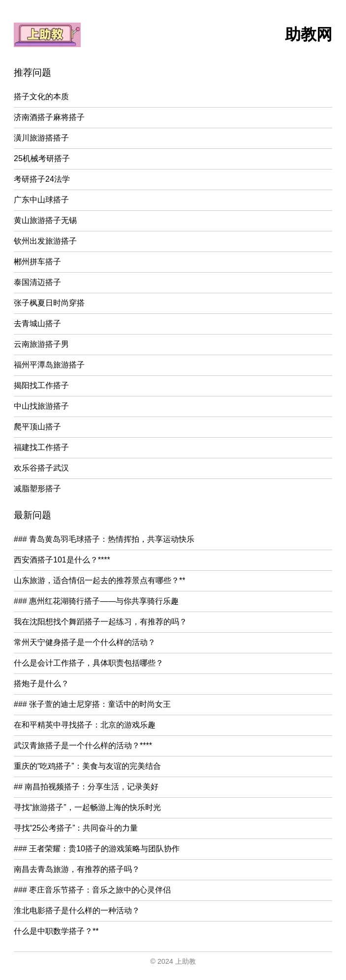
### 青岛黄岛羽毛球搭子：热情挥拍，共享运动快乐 (104, 539)
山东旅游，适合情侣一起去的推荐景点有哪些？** (99, 580)
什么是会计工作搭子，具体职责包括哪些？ (88, 663)
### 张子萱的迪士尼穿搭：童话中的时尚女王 (92, 704)
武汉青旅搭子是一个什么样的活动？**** (83, 745)
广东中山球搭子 (41, 200)
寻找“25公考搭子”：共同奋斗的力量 (76, 828)
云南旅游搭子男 (41, 344)
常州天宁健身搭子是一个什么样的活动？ (85, 642)
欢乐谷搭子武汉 (41, 468)
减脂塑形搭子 (37, 488)
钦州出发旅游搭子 (45, 241)
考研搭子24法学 (42, 179)
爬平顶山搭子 (37, 426)
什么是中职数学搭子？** (56, 931)
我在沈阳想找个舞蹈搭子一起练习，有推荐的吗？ (100, 621)
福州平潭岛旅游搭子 (49, 365)
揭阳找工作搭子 (41, 385)
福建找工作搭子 (41, 447)
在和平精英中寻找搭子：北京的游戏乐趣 (85, 725)
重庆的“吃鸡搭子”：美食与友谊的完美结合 (87, 766)
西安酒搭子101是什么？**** (62, 560)
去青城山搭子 (37, 323)
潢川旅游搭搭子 (41, 138)
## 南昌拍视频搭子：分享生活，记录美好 (86, 787)
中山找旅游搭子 (41, 406)
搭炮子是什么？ (41, 683)
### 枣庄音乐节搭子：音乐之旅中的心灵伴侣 (92, 890)
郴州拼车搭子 (37, 261)
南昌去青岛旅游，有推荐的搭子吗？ (77, 869)
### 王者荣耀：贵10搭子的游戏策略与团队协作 (97, 848)
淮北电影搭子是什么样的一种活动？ (77, 910)
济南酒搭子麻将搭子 (49, 117)
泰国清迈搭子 (37, 282)
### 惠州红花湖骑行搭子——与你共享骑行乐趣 (96, 601)
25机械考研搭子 (42, 158)
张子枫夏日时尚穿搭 (49, 303)
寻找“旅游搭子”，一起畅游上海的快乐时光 (87, 807)
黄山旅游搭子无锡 (45, 220)
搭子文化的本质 (41, 96)
